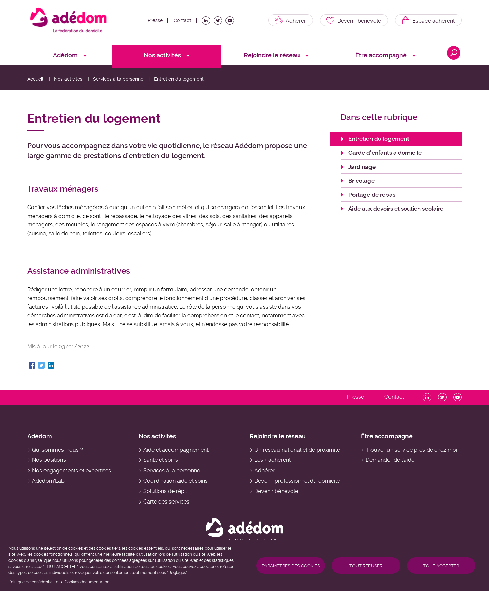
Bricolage (361, 180)
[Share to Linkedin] (51, 365)
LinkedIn (207, 22)
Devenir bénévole (359, 21)
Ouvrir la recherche (453, 53)
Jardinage (362, 166)
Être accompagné (387, 436)
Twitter (219, 22)
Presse (155, 20)
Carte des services (166, 501)
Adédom (39, 436)
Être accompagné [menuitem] (381, 55)
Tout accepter (441, 565)
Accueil (35, 79)
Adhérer (296, 21)
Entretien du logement (378, 138)
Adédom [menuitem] (65, 55)
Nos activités (157, 436)
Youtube (230, 22)
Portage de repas (371, 194)
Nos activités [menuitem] (162, 55)
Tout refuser (365, 565)
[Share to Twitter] (41, 365)
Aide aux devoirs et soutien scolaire (395, 208)
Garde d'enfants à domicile (385, 152)
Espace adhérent (433, 21)
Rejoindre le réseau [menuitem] (272, 55)
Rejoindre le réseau (278, 436)
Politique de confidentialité (33, 581)
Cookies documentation (87, 581)
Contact (182, 20)
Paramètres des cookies (291, 565)
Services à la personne (118, 79)
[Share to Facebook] (32, 365)
